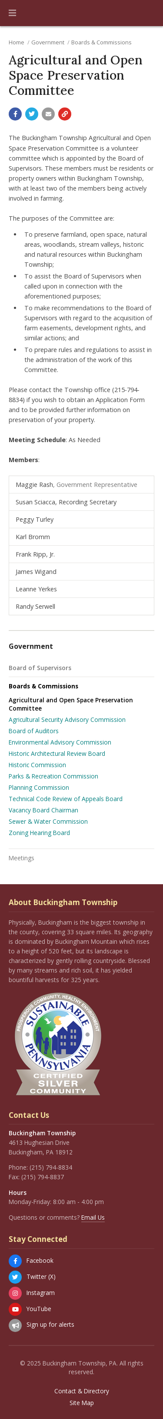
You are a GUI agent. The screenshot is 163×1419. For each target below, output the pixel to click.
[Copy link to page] (64, 114)
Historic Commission (37, 765)
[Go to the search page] (149, 13)
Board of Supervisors (40, 668)
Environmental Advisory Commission (60, 742)
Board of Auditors (34, 731)
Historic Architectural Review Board (57, 753)
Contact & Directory (81, 1391)
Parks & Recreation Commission (53, 776)
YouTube (39, 1309)
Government (47, 42)
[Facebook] (15, 1261)
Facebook (40, 1260)
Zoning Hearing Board (39, 833)
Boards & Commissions (101, 42)
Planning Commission (39, 787)
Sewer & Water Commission (48, 821)
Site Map (82, 1403)
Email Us (93, 1217)
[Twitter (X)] (15, 1277)
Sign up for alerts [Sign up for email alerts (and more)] (50, 1324)
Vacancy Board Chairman (43, 810)
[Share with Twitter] (31, 114)
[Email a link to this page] (48, 114)
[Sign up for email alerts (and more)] (15, 1325)
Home (16, 42)
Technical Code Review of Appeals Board (66, 799)
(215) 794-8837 (42, 1177)
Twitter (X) (41, 1276)
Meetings (21, 858)
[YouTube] (15, 1309)
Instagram (41, 1292)
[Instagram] (15, 1293)
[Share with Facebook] (15, 114)
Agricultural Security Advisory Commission (67, 719)
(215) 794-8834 (51, 1167)
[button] (12, 13)
